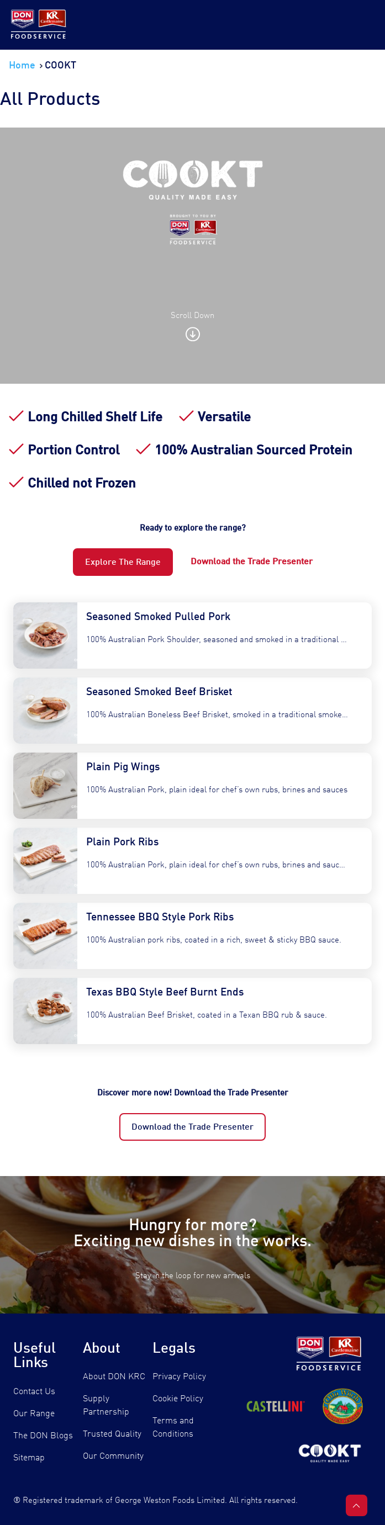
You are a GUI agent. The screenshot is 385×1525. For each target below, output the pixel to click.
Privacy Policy (179, 1377)
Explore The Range (123, 562)
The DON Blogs (43, 1436)
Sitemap (29, 1458)
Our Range (34, 1414)
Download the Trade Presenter (192, 1127)
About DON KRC (114, 1377)
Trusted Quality (112, 1434)
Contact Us (34, 1392)
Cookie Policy (177, 1399)
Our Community (113, 1456)
